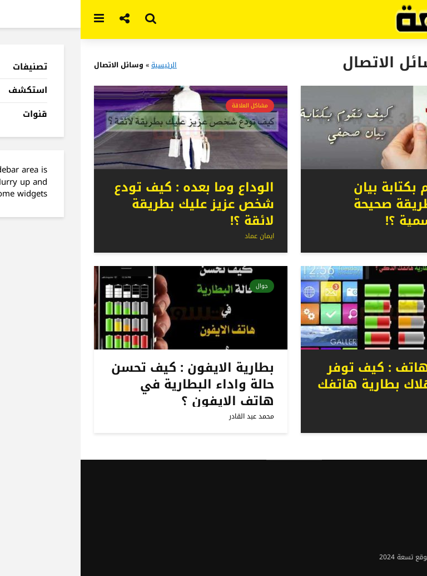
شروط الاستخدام (389, 512)
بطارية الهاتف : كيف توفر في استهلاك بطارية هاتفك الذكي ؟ (318, 385)
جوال (388, 285)
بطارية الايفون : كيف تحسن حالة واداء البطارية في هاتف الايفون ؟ (112, 385)
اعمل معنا (400, 535)
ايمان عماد (385, 236)
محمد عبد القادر (377, 416)
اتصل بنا (402, 501)
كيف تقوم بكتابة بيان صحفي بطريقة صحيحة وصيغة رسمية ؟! (336, 204)
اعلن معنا (401, 490)
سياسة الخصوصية (387, 524)
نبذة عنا (402, 479)
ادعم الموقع (396, 546)
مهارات (385, 105)
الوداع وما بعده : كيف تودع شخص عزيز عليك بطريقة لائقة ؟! (113, 204)
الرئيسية (83, 65)
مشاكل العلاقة (169, 105)
